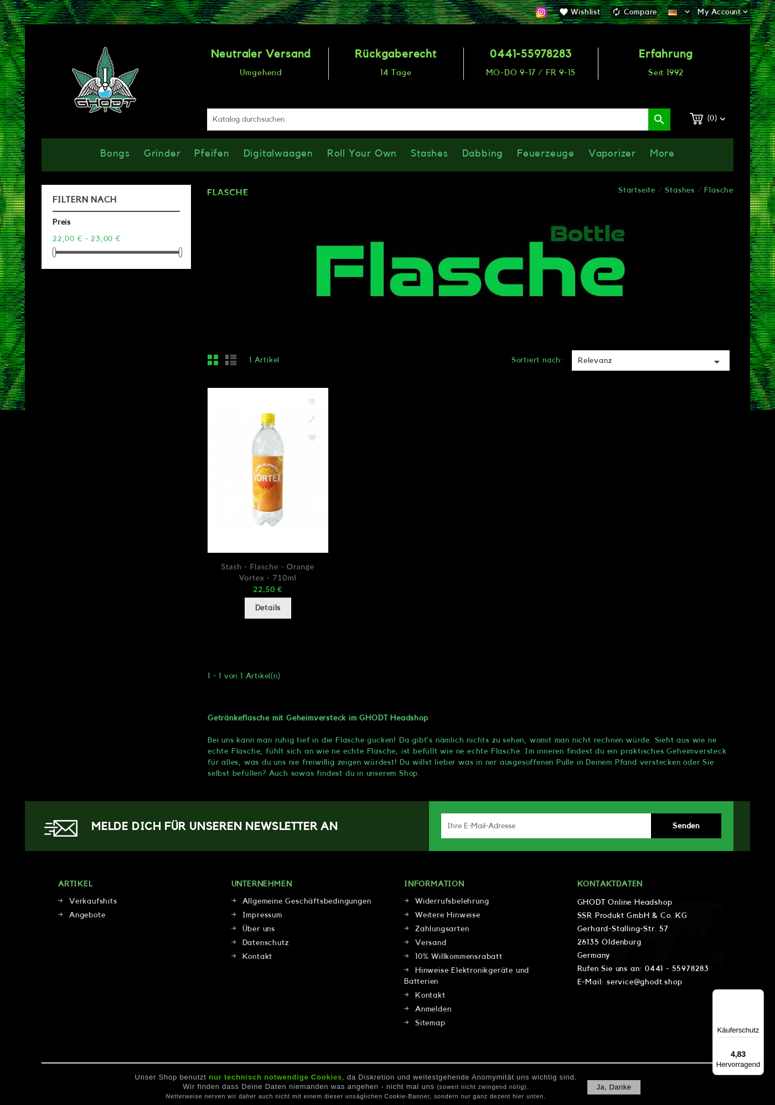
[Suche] (439, 119)
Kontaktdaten (610, 884)
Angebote (87, 915)
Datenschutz (265, 943)
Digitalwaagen (278, 153)
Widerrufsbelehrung (452, 901)
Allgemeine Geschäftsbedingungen (306, 901)
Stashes (429, 153)
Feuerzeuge (546, 153)
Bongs (115, 153)
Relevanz (651, 362)
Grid (216, 363)
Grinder (162, 153)
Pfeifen (212, 153)
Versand (431, 943)
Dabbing (483, 153)
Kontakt (257, 957)
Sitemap (430, 1023)
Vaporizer (612, 153)
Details (268, 608)
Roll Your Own (362, 153)
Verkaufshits (93, 901)
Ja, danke (613, 1087)
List (232, 363)
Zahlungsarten (442, 929)
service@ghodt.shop (644, 982)
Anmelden (433, 1009)
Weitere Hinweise (447, 915)
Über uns (258, 929)
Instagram (541, 12)
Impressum (262, 915)
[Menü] (757, 996)
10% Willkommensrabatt (459, 957)
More (662, 153)
